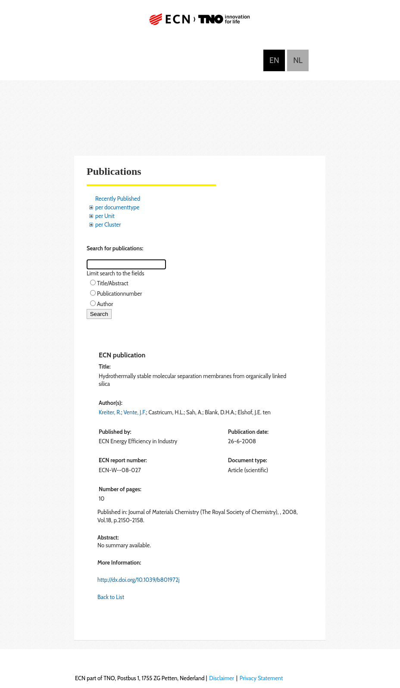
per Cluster (108, 224)
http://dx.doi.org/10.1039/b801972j (138, 579)
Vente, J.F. (134, 412)
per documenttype (117, 207)
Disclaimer (221, 678)
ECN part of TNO (200, 22)
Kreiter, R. (110, 412)
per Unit (105, 215)
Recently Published (117, 198)
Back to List (110, 596)
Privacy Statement (261, 678)
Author (105, 303)
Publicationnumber (119, 293)
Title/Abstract (112, 283)
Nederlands (298, 60)
